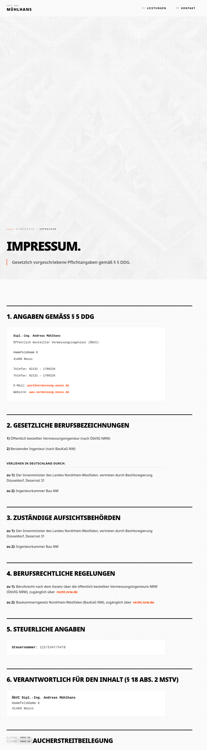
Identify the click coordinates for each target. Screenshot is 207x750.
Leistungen (154, 8)
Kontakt (185, 8)
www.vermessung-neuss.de (49, 392)
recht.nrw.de (67, 592)
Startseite (25, 229)
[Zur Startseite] (19, 8)
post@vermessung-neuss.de (48, 385)
